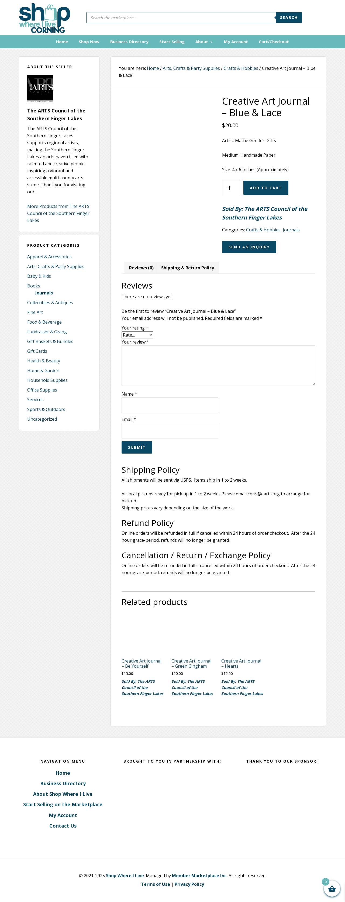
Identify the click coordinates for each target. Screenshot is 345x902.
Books (33, 285)
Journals (44, 292)
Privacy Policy (189, 884)
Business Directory (63, 783)
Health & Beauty (43, 360)
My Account (63, 814)
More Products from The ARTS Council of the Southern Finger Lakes (58, 213)
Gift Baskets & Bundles (50, 341)
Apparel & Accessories (49, 256)
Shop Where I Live (125, 875)
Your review (135, 341)
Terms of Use (155, 884)
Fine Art (35, 312)
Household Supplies (47, 380)
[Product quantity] (231, 187)
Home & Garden (43, 370)
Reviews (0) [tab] (141, 267)
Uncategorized (42, 418)
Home (63, 772)
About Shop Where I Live (62, 793)
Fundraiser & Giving (47, 331)
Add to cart (266, 187)
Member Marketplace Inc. (199, 875)
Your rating (135, 327)
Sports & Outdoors (46, 409)
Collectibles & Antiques (50, 302)
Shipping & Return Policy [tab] (187, 267)
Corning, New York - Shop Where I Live (42, 17)
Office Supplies (42, 389)
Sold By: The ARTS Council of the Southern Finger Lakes (264, 212)
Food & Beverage (44, 321)
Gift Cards (37, 351)
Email (129, 419)
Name (129, 393)
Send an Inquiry (249, 246)
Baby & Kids (39, 276)
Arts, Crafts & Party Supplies (55, 266)
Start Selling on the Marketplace (62, 804)
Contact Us (63, 825)
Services (35, 399)
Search (289, 17)
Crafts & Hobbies (241, 68)
